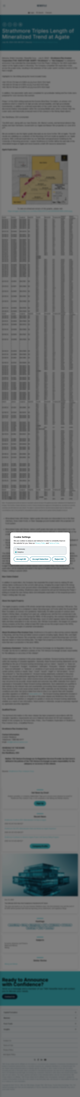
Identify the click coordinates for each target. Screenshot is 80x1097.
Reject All (59, 559)
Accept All (21, 559)
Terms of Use (54, 543)
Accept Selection (40, 559)
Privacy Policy (40, 543)
